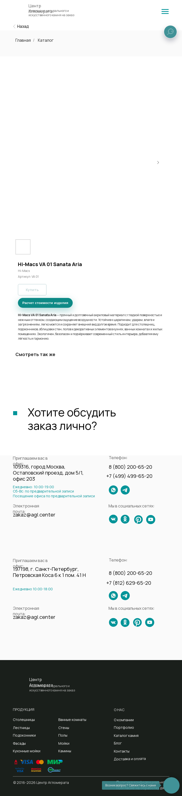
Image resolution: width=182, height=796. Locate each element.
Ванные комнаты (72, 719)
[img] (165, 11)
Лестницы (21, 727)
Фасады (19, 743)
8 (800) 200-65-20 (130, 466)
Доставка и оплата (130, 758)
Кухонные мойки (26, 750)
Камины (64, 750)
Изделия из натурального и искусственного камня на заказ (51, 13)
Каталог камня (126, 735)
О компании (124, 719)
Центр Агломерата (41, 682)
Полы (62, 735)
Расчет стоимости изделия (45, 303)
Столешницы (24, 719)
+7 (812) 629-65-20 (128, 582)
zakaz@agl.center (34, 514)
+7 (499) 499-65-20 (129, 476)
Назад (23, 26)
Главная (23, 40)
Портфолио (124, 727)
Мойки (63, 743)
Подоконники (24, 735)
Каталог (46, 40)
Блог (118, 743)
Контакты (121, 751)
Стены (63, 727)
